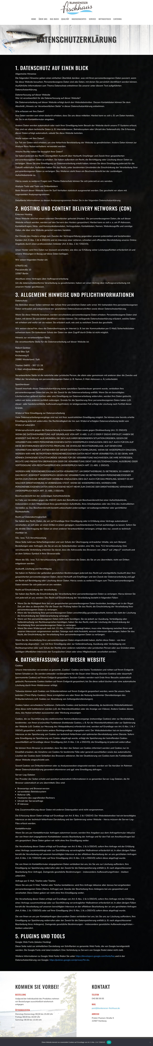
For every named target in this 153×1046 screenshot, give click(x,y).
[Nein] (150, 1042)
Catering (117, 19)
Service (92, 19)
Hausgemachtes (79, 19)
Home (33, 19)
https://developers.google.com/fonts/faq (95, 956)
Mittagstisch (105, 19)
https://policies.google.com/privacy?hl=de (69, 960)
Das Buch (54, 19)
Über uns (43, 19)
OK (109, 1042)
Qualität (65, 19)
